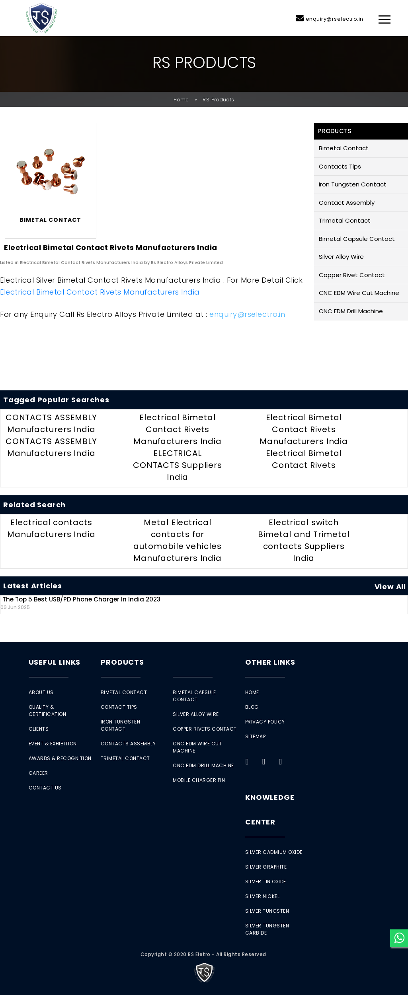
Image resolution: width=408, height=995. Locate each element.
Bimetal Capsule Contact (357, 239)
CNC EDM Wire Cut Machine (359, 293)
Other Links (270, 662)
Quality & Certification (47, 711)
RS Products (218, 99)
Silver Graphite (266, 866)
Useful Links (55, 662)
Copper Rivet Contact (352, 275)
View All (390, 587)
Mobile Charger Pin (199, 780)
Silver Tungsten (267, 911)
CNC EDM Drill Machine (351, 311)
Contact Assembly (347, 202)
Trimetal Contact (345, 220)
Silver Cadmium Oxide (274, 852)
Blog (252, 707)
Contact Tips (119, 707)
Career (38, 773)
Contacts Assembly (128, 743)
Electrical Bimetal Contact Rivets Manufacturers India (100, 292)
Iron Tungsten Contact (353, 184)
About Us (41, 692)
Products (122, 662)
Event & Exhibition (53, 743)
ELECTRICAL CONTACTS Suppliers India (177, 465)
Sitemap (255, 736)
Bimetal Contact (344, 148)
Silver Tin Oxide (265, 881)
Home (181, 99)
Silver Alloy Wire (341, 256)
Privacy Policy (265, 721)
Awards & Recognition (60, 758)
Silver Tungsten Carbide (267, 929)
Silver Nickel (262, 896)
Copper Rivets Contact (205, 728)
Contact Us (45, 787)
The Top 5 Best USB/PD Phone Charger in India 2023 (80, 603)
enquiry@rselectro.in (334, 19)
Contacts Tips (340, 166)
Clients (39, 728)
